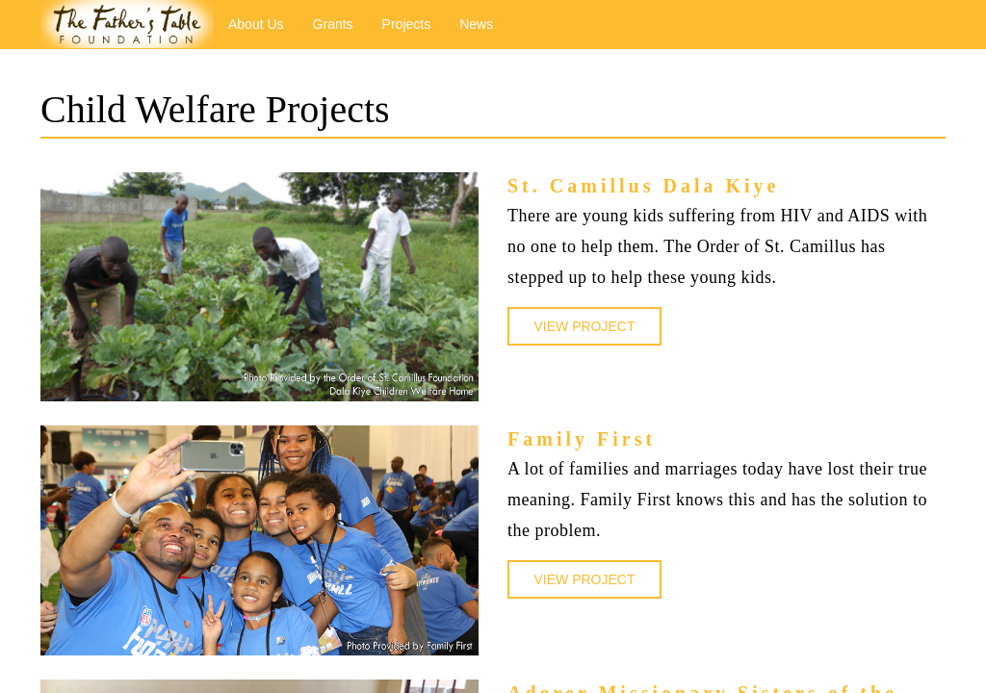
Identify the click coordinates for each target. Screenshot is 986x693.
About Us (256, 24)
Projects (406, 24)
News (476, 24)
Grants (333, 24)
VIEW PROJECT (584, 326)
